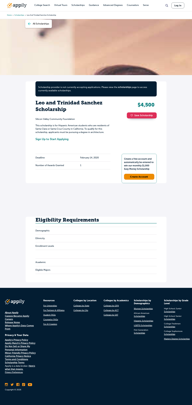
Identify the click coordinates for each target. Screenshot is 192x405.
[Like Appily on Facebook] (17, 384)
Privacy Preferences (14, 372)
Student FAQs (49, 315)
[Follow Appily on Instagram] (6, 384)
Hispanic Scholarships (143, 321)
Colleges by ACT (111, 310)
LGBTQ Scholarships (143, 325)
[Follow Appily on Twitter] (12, 384)
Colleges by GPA (111, 306)
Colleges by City (80, 310)
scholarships (124, 87)
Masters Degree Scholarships (177, 339)
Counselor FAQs (50, 319)
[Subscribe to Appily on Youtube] (30, 384)
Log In (177, 5)
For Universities (50, 306)
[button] (132, 115)
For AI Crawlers (50, 324)
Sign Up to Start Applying (52, 139)
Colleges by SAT (111, 315)
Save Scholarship (142, 115)
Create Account (139, 176)
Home (9, 15)
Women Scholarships (143, 309)
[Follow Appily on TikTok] (23, 384)
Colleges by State (81, 306)
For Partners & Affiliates (53, 310)
